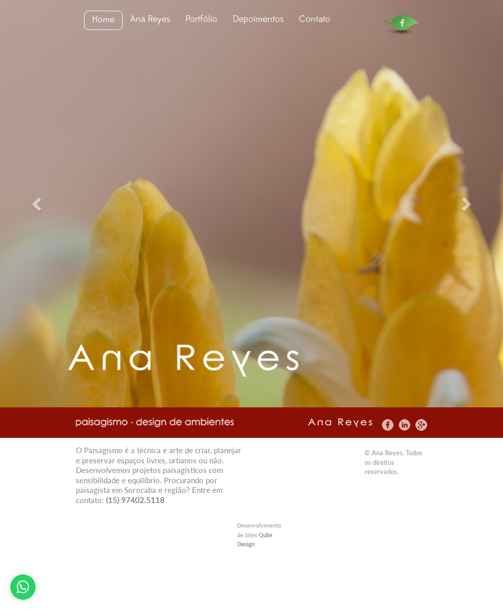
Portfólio (201, 19)
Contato (314, 19)
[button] (37, 203)
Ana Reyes (150, 19)
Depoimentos (258, 19)
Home (103, 20)
